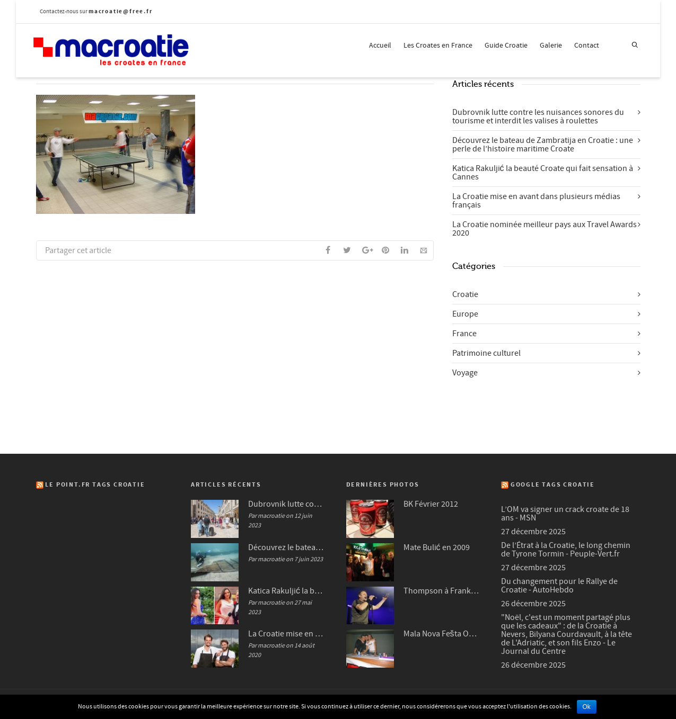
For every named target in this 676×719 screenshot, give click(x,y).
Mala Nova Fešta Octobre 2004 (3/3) (441, 634)
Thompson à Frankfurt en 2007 (441, 591)
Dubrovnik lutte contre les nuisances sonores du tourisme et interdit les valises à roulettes (538, 116)
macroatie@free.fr (121, 11)
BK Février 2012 (430, 504)
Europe (465, 314)
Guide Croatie (506, 45)
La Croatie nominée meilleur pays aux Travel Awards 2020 (544, 228)
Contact (586, 45)
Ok (587, 707)
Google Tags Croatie (553, 484)
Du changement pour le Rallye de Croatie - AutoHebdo (559, 585)
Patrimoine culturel (486, 353)
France (464, 333)
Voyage (465, 372)
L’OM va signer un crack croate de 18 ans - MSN (565, 513)
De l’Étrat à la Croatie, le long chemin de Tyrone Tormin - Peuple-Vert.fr (565, 549)
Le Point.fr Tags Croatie (95, 484)
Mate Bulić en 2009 (436, 547)
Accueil (380, 45)
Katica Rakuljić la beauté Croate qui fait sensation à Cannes (542, 172)
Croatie (465, 294)
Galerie (551, 45)
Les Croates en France (437, 45)
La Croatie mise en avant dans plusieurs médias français (536, 200)
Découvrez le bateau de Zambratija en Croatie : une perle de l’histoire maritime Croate (542, 144)
